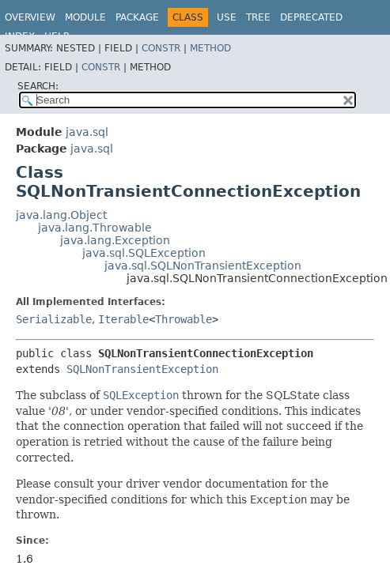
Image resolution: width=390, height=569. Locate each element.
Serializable (54, 319)
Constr (161, 48)
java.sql (87, 132)
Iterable (123, 319)
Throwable (183, 319)
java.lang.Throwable (95, 227)
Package (137, 17)
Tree (258, 17)
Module (85, 17)
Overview (30, 17)
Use (227, 17)
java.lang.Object (61, 215)
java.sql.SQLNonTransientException (202, 265)
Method (210, 48)
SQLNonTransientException (142, 369)
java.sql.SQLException (144, 253)
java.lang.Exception (115, 240)
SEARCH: (38, 86)
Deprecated (311, 17)
